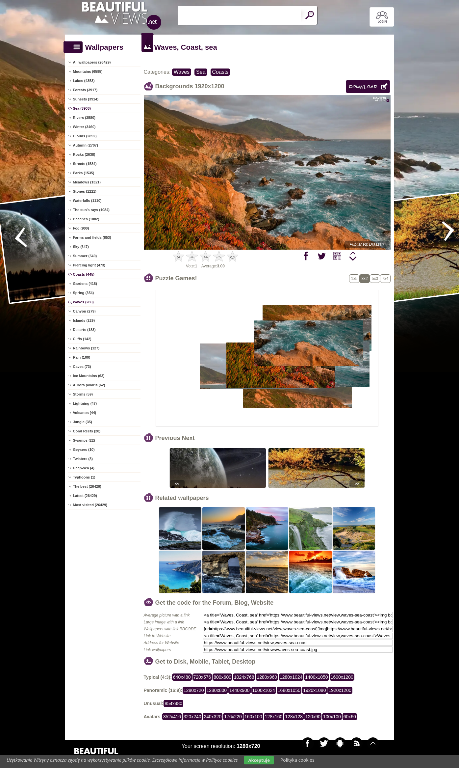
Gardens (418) (85, 284)
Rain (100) (81, 357)
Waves (182, 72)
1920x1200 (339, 690)
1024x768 (244, 677)
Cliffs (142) (82, 339)
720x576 (202, 677)
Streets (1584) (85, 164)
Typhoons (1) (84, 477)
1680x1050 (289, 690)
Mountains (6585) (88, 71)
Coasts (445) (83, 274)
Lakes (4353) (84, 81)
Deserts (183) (84, 330)
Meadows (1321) (87, 182)
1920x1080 (314, 690)
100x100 (332, 716)
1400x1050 (316, 677)
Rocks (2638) (84, 154)
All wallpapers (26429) (92, 62)
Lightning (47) (85, 403)
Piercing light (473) (89, 265)
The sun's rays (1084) (91, 210)
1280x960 (267, 677)
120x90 (312, 716)
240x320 (212, 716)
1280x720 (194, 690)
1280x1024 (291, 677)
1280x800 (217, 690)
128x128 (294, 716)
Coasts (220, 72)
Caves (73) (82, 367)
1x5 (354, 278)
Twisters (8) (83, 459)
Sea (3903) (82, 108)
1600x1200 (342, 677)
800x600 (222, 677)
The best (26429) (87, 486)
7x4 (385, 278)
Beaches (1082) (86, 219)
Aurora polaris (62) (89, 385)
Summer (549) (85, 256)
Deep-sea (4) (83, 468)
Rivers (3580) (84, 118)
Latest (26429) (85, 496)
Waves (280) (83, 302)
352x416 (172, 716)
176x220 (233, 716)
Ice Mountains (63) (89, 376)
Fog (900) (81, 228)
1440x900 (239, 690)
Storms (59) (83, 394)
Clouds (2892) (85, 136)
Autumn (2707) (85, 145)
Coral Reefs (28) (87, 431)
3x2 (364, 278)
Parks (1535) (83, 173)
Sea (200, 72)
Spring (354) (83, 293)
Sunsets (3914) (86, 99)
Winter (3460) (84, 127)
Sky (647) (81, 247)
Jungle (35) (82, 422)
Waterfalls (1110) (87, 201)
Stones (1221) (85, 191)
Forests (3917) (85, 90)
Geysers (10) (84, 450)
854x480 (173, 703)
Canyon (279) (84, 311)
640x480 (182, 677)
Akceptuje (258, 760)
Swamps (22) (84, 440)
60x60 (350, 716)
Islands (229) (84, 320)
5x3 (375, 278)
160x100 (253, 716)
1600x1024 (263, 690)
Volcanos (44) (84, 413)
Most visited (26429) (90, 505)
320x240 (192, 716)
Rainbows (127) (86, 348)
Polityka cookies (297, 760)
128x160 (274, 716)
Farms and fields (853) (92, 237)
